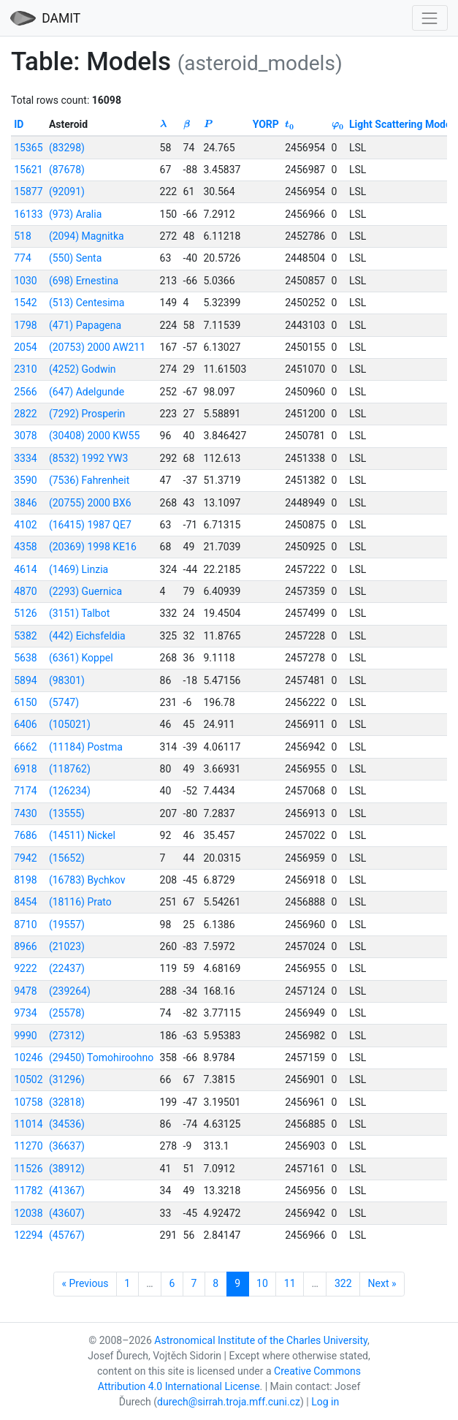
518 (22, 236)
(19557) (67, 924)
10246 (28, 1057)
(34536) (67, 1124)
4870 (25, 591)
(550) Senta (75, 258)
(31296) (67, 1079)
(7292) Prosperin (87, 413)
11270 (28, 1146)
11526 (28, 1168)
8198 (25, 880)
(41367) (67, 1190)
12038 (28, 1213)
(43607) (67, 1213)
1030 (25, 280)
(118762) (70, 769)
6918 (25, 769)
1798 (25, 325)
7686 (25, 835)
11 (290, 1283)
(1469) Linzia (78, 569)
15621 (28, 169)
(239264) (70, 991)
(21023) (67, 946)
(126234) (70, 791)
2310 (25, 369)
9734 (25, 1013)
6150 (25, 702)
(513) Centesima (87, 302)
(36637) (67, 1146)
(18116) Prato (80, 902)
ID (18, 124)
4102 (25, 525)
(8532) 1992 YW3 (88, 458)
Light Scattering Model (401, 124)
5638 (25, 658)
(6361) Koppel (81, 658)
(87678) (67, 169)
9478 (25, 991)
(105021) (70, 724)
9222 (25, 968)
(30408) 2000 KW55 (94, 435)
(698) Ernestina (83, 280)
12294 (28, 1235)
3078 (25, 435)
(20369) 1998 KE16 (93, 547)
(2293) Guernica (85, 591)
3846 (25, 503)
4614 (25, 569)
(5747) (64, 702)
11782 (28, 1190)
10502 (28, 1079)
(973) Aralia (75, 214)
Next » (382, 1283)
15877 (28, 191)
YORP (266, 124)
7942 (25, 858)
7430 (25, 813)
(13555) (67, 813)
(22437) (67, 968)
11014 (28, 1124)
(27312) (67, 1035)
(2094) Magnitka (86, 236)
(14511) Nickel (82, 835)
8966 (25, 946)
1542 (25, 302)
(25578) (67, 1013)
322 (343, 1283)
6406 (25, 724)
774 (22, 258)
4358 (25, 547)
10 (262, 1283)
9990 (25, 1035)
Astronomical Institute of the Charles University (260, 1340)
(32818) (67, 1102)
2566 (25, 392)
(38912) (67, 1168)
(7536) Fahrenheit (89, 480)
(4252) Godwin (82, 369)
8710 (25, 924)
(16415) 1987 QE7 (90, 525)
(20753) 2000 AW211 (97, 347)
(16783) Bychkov (87, 880)
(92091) (67, 191)
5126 (25, 613)
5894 (25, 680)
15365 (28, 147)
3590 (25, 480)
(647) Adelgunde (86, 392)
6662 (25, 747)
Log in (325, 1402)
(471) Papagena (85, 325)
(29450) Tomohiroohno (101, 1057)
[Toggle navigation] (430, 18)
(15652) (67, 858)
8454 (25, 902)
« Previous (84, 1283)
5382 (25, 636)
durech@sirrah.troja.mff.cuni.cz (228, 1402)
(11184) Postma (86, 747)
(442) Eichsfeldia (87, 636)
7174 (25, 791)
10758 (28, 1102)
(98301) (67, 680)
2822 (25, 413)
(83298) (67, 147)
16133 (28, 214)
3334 (25, 458)
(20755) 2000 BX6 (90, 503)
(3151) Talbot (79, 613)
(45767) (67, 1235)
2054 (25, 347)
